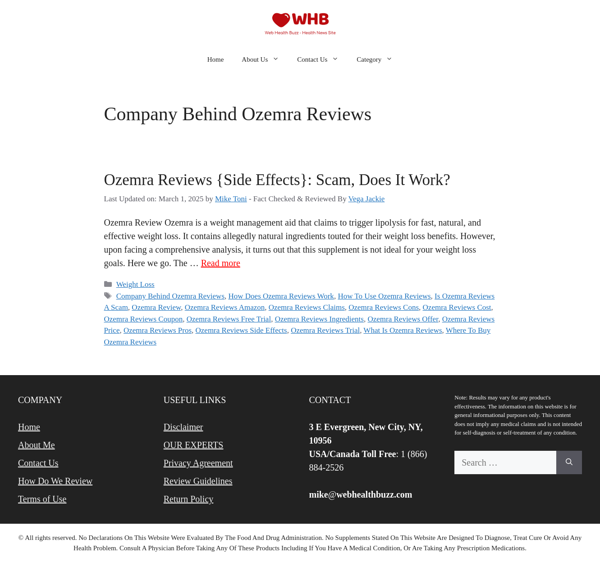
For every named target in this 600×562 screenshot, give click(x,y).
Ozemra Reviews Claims (307, 307)
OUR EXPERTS (194, 445)
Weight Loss (135, 284)
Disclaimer (183, 427)
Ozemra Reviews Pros (158, 330)
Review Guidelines (198, 481)
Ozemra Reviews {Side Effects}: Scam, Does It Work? (277, 180)
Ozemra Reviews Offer (402, 319)
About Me (36, 445)
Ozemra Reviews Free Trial (229, 319)
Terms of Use (42, 499)
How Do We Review (55, 481)
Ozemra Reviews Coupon (143, 319)
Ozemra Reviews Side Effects (241, 330)
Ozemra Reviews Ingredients (319, 319)
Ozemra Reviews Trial (325, 330)
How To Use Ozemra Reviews (384, 296)
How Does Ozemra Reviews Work (281, 296)
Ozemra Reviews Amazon (225, 307)
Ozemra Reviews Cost (457, 307)
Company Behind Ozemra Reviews (170, 296)
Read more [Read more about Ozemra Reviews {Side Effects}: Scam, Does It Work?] (220, 263)
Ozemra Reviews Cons (383, 307)
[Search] (569, 462)
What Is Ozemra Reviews (402, 330)
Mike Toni (231, 199)
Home (215, 59)
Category (379, 59)
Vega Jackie (366, 199)
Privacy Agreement (198, 463)
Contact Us (322, 59)
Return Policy (189, 499)
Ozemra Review (156, 307)
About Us (265, 59)
